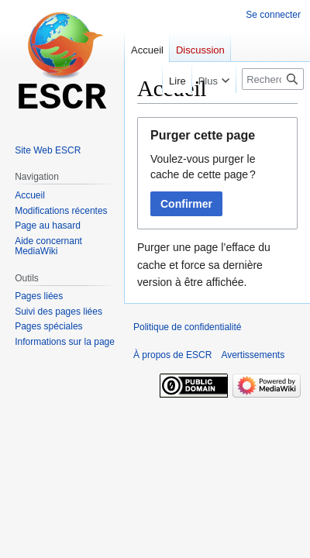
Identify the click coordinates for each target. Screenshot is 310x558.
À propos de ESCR (172, 355)
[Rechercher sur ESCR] (273, 79)
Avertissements (252, 355)
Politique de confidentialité (187, 327)
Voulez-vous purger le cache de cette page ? (203, 167)
